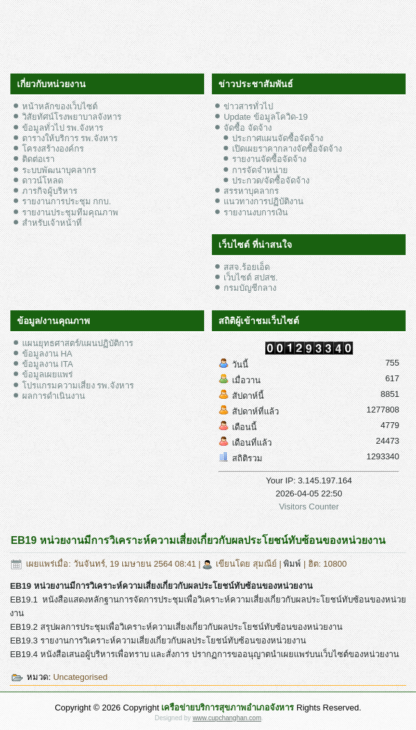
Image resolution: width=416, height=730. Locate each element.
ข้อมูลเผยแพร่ (47, 374)
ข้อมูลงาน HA (47, 353)
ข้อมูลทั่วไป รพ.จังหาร (62, 128)
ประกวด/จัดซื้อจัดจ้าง (270, 180)
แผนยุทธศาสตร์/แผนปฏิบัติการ (78, 343)
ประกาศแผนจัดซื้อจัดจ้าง (277, 138)
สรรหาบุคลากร (251, 191)
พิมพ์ (293, 564)
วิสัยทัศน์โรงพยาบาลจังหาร (72, 117)
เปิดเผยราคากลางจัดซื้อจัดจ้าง (287, 149)
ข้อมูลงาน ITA (47, 364)
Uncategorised (80, 677)
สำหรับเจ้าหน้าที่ (52, 223)
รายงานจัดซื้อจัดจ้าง (269, 159)
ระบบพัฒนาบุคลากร (59, 170)
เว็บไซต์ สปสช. (251, 277)
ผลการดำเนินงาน (53, 396)
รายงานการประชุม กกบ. (66, 201)
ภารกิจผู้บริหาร (49, 191)
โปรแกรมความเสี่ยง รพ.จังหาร (78, 385)
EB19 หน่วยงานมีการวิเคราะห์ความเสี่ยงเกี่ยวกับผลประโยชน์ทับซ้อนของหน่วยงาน (197, 540)
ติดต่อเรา (38, 159)
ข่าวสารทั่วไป (248, 106)
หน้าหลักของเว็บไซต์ (60, 106)
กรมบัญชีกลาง (250, 288)
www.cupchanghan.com (226, 718)
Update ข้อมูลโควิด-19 (265, 117)
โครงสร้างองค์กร (53, 149)
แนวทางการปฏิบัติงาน (264, 201)
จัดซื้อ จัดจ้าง (248, 128)
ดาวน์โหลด (42, 180)
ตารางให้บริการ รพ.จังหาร (70, 138)
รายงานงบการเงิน (256, 212)
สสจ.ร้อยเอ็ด (247, 267)
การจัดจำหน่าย (260, 170)
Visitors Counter (309, 506)
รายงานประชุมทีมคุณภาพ (70, 212)
